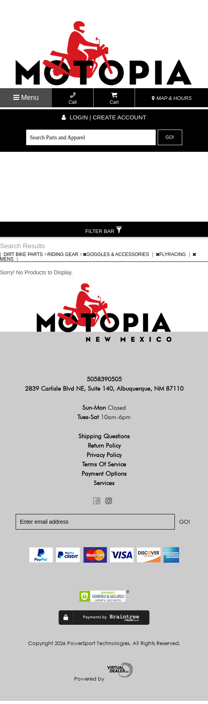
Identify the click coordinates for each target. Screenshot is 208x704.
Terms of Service (104, 467)
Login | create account (104, 117)
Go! (169, 137)
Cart (114, 98)
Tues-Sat (104, 420)
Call (73, 98)
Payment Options (104, 476)
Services (104, 486)
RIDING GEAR (63, 257)
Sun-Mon (104, 410)
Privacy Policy (104, 458)
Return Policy (104, 448)
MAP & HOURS (172, 98)
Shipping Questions (104, 439)
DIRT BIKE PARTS (24, 257)
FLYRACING (171, 257)
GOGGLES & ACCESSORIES (116, 257)
